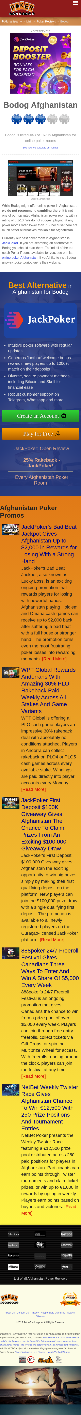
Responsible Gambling (53, 1312)
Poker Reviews (46, 21)
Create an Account (41, 416)
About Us (10, 1312)
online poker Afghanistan (19, 257)
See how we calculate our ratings (40, 147)
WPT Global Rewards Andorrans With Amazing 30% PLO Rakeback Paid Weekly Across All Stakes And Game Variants (48, 690)
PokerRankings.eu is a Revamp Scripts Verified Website (42, 1352)
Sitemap (40, 1316)
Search (71, 1312)
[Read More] (54, 658)
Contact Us (23, 1312)
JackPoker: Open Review (41, 451)
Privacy (35, 1312)
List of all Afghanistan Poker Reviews (40, 1278)
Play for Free (41, 433)
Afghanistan (12, 21)
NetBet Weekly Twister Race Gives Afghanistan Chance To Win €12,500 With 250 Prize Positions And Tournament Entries (49, 1108)
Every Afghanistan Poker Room (41, 482)
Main (29, 21)
